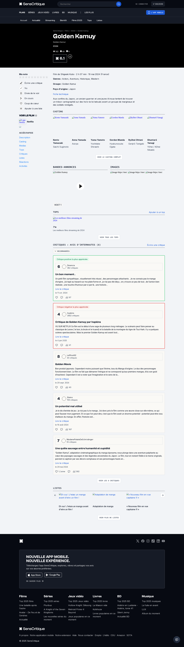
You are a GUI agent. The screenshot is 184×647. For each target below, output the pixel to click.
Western (95, 79)
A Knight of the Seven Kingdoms (54, 610)
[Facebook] (142, 541)
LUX (144, 609)
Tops (56, 211)
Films (67, 31)
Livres (97, 596)
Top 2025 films (26, 600)
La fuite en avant (150, 605)
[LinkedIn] (158, 541)
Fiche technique (60, 94)
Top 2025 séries (51, 600)
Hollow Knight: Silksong (79, 605)
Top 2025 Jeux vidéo (78, 600)
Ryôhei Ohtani (135, 140)
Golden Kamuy (83, 31)
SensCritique (58, 31)
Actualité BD (123, 616)
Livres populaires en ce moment (104, 614)
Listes (57, 487)
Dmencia (71, 265)
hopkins (70, 313)
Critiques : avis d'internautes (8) (79, 244)
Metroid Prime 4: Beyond (76, 610)
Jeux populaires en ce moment (79, 617)
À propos (23, 634)
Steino (70, 397)
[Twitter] (137, 541)
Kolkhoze (97, 609)
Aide (74, 634)
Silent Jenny (123, 612)
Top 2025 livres (100, 600)
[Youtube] (163, 541)
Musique (148, 596)
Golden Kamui (69, 84)
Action (73, 31)
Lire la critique (62, 288)
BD (119, 596)
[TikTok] (153, 541)
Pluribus (48, 605)
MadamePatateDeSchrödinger (80, 439)
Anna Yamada (79, 140)
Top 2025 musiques (151, 600)
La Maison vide (100, 605)
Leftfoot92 (71, 355)
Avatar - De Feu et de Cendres (29, 613)
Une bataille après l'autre (28, 606)
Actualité (23, 619)
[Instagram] (148, 541)
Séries (48, 596)
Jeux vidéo (76, 596)
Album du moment (151, 613)
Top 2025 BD (123, 600)
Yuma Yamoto (98, 140)
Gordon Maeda (117, 140)
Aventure (74, 79)
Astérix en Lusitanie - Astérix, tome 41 (127, 606)
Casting (58, 111)
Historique (85, 79)
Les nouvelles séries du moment (55, 617)
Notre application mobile (42, 634)
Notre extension (63, 634)
